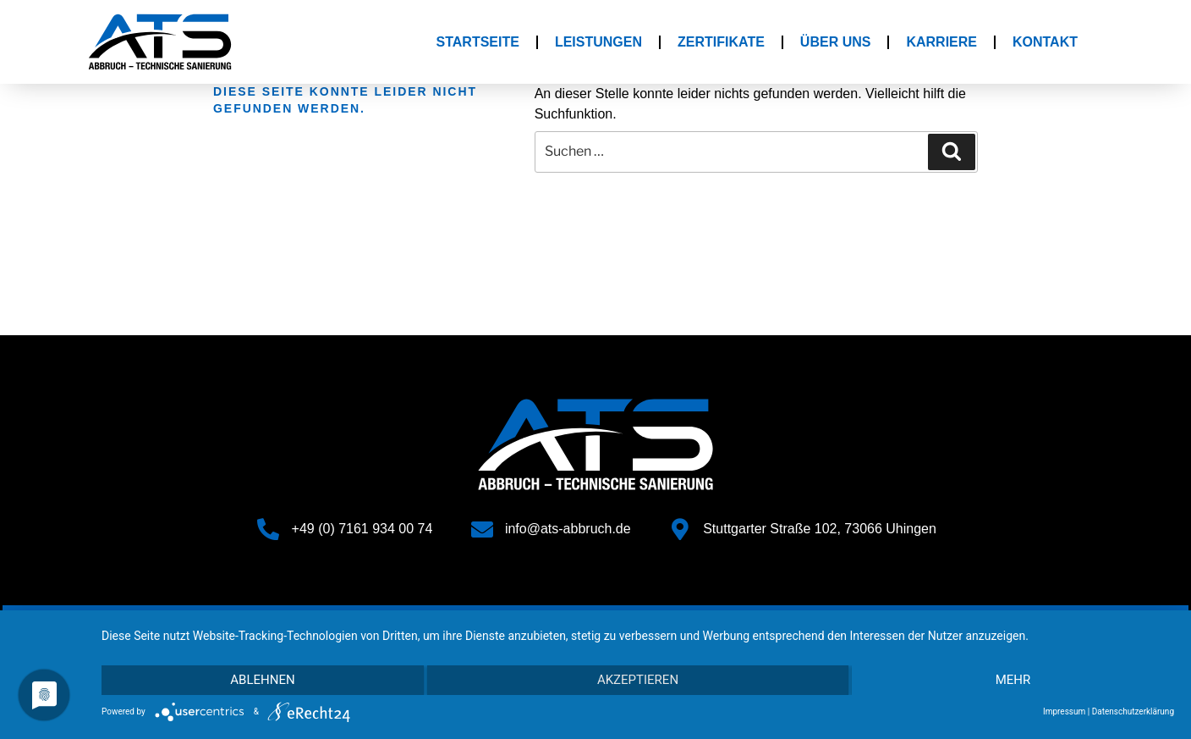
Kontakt (1045, 42)
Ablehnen (261, 680)
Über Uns (835, 42)
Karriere (941, 42)
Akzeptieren (637, 680)
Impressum (1064, 711)
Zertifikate (721, 42)
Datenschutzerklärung (1133, 711)
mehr (1014, 680)
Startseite (477, 42)
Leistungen (598, 42)
